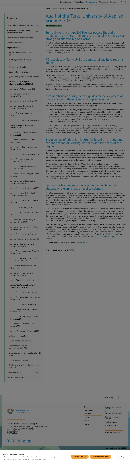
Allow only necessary (100, 457)
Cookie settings (120, 457)
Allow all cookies (79, 457)
